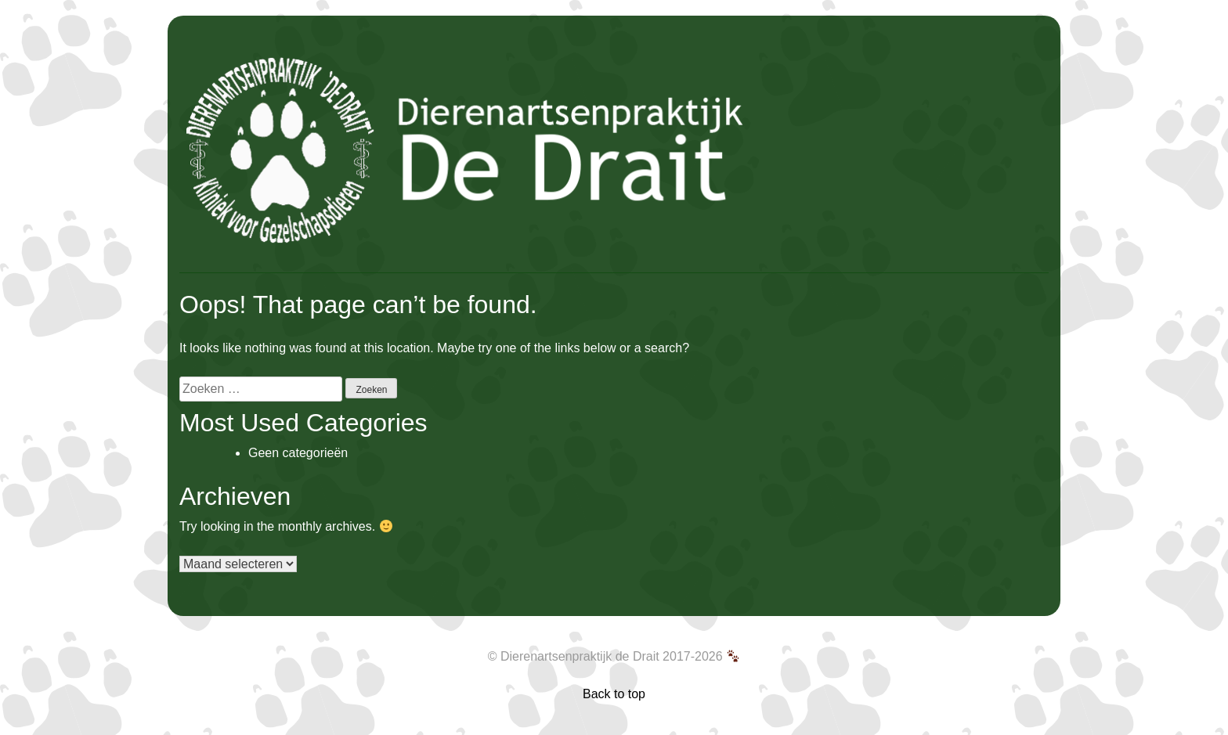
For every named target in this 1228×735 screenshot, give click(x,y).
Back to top (614, 694)
